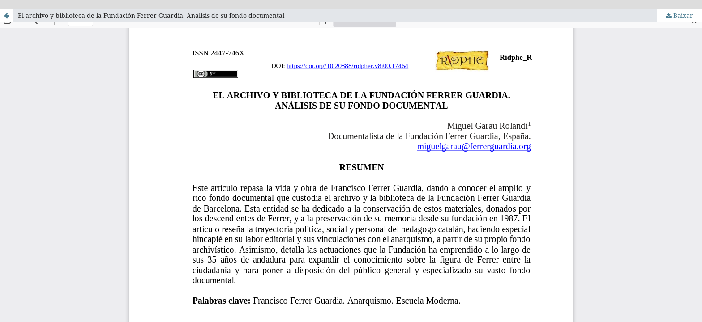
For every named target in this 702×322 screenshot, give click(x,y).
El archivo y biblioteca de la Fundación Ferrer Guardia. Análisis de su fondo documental (151, 15)
